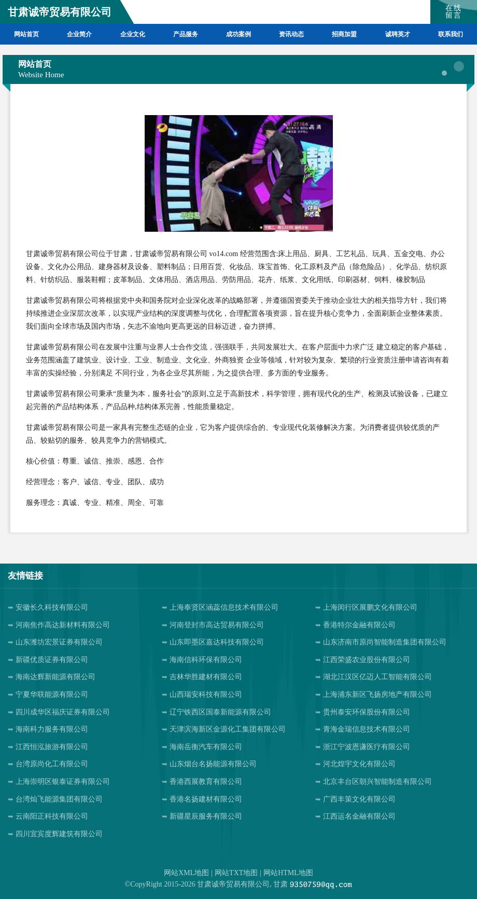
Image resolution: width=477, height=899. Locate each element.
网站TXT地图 (236, 873)
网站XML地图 (186, 873)
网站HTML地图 (288, 873)
